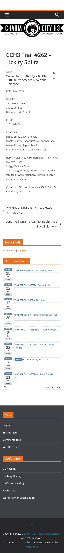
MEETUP (22, 250)
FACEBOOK (9, 250)
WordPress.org (11, 447)
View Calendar (52, 387)
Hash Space (9, 490)
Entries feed (10, 432)
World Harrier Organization (19, 497)
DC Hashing (9, 468)
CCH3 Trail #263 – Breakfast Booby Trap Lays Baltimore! (33, 224)
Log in (6, 425)
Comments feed (12, 439)
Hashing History (12, 476)
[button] (54, 79)
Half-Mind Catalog (13, 483)
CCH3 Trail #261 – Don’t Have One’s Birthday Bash (27, 210)
